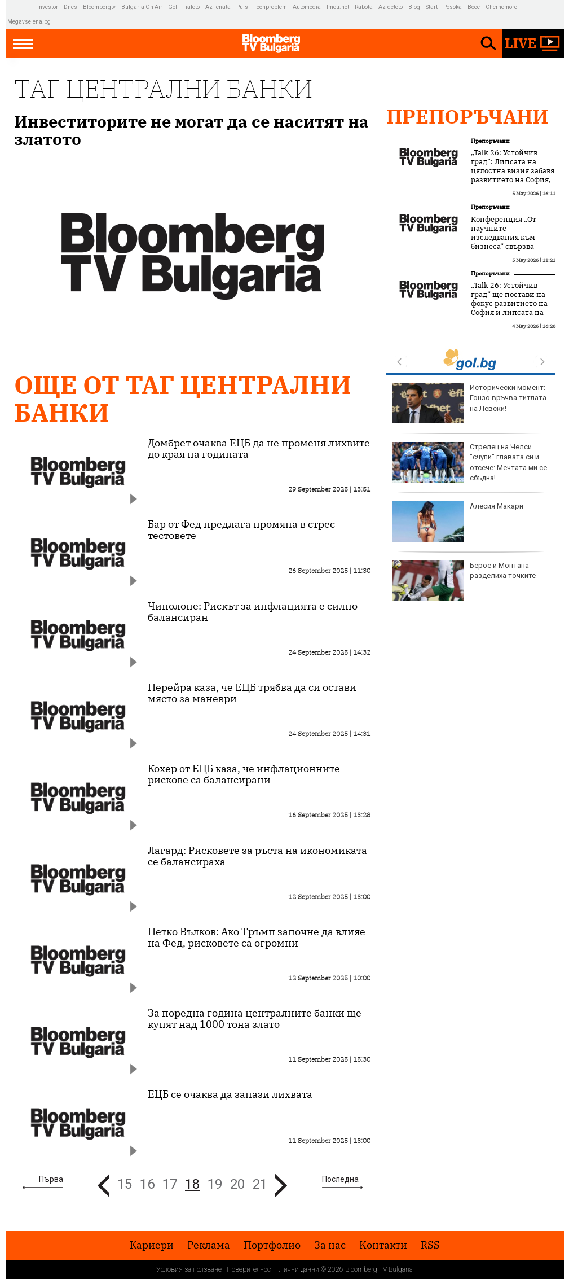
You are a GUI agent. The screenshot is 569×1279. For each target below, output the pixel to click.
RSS (430, 1245)
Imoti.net (338, 7)
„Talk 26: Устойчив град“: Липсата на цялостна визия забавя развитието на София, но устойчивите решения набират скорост (512, 180)
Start (432, 7)
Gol (172, 7)
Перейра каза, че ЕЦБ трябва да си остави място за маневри (252, 693)
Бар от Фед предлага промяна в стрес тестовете (241, 530)
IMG (22, 7)
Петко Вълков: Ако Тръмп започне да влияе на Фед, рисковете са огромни (256, 937)
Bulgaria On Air (141, 7)
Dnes (70, 7)
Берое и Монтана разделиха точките (464, 580)
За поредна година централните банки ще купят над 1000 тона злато (254, 1019)
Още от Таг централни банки (182, 398)
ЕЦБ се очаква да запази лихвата (230, 1094)
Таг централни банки (163, 88)
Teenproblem (270, 7)
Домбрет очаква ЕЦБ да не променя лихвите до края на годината (259, 448)
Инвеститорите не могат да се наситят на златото (191, 130)
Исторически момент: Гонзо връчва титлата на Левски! (469, 403)
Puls (242, 7)
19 (215, 1184)
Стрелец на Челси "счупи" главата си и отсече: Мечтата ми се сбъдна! (469, 462)
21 (260, 1184)
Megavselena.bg (29, 22)
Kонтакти (383, 1245)
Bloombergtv (99, 7)
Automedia (307, 7)
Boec (473, 7)
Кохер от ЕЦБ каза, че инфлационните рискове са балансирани (244, 774)
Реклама (208, 1245)
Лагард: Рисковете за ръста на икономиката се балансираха (257, 856)
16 (147, 1184)
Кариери (152, 1245)
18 (192, 1184)
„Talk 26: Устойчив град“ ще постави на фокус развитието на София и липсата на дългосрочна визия (509, 303)
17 (169, 1184)
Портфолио (272, 1245)
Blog (414, 7)
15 (124, 1184)
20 (237, 1184)
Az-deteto (390, 7)
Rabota (364, 7)
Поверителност (250, 1269)
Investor (47, 7)
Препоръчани (467, 116)
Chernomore (501, 7)
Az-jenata (218, 7)
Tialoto (191, 7)
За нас (330, 1245)
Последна (340, 1179)
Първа (51, 1179)
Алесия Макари (457, 521)
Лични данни (299, 1269)
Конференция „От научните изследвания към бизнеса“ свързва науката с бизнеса (504, 237)
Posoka (452, 7)
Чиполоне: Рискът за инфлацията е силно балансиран (253, 612)
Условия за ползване (189, 1269)
